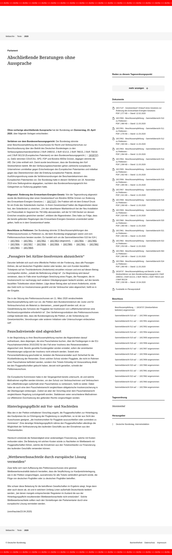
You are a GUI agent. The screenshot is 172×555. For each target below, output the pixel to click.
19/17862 (92, 244)
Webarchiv (10, 36)
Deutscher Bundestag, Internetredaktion (132, 424)
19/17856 (13, 244)
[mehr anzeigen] (138, 88)
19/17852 (40, 241)
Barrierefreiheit (136, 543)
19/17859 (53, 244)
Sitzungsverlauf (118, 406)
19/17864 (27, 248)
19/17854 (77, 241)
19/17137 (50, 201)
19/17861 (79, 244)
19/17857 (27, 244)
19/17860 (66, 244)
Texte (19, 36)
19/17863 (13, 248)
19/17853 (53, 241)
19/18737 (92, 155)
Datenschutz (149, 543)
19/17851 (27, 241)
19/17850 (13, 241)
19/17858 (40, 244)
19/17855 (90, 241)
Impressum (161, 543)
